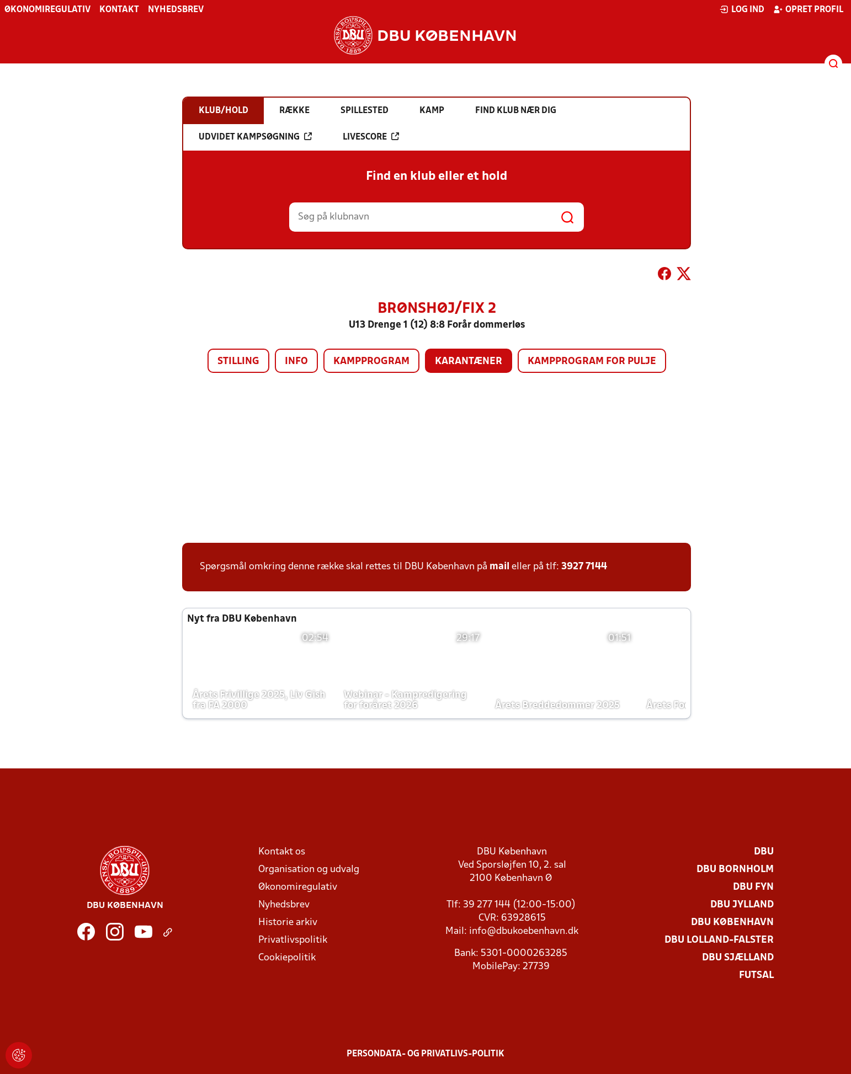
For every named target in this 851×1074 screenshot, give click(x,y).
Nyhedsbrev (176, 10)
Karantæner (468, 361)
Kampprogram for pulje (592, 361)
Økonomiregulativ (47, 10)
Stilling (238, 361)
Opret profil (808, 9)
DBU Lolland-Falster (719, 940)
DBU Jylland (742, 905)
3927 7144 (584, 566)
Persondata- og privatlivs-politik (425, 1054)
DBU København (732, 922)
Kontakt (119, 10)
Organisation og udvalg (308, 869)
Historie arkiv (287, 922)
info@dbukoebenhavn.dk (523, 931)
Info (296, 361)
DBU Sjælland (738, 958)
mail (499, 566)
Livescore (371, 136)
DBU (764, 852)
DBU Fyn (753, 887)
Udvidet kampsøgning (255, 136)
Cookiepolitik (287, 958)
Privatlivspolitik (292, 940)
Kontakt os (281, 852)
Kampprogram (371, 361)
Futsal (756, 975)
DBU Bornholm (735, 869)
